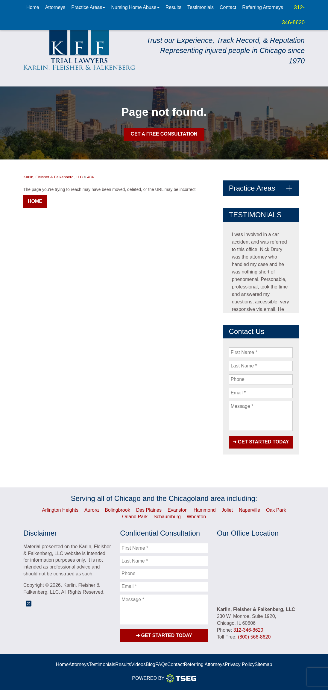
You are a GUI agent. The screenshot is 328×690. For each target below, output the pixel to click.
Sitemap (263, 664)
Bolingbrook (117, 510)
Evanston (178, 510)
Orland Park (135, 516)
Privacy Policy (240, 664)
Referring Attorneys (262, 7)
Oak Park (276, 510)
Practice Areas (88, 7)
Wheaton (196, 516)
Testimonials (200, 7)
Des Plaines (149, 510)
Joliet (227, 510)
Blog (150, 664)
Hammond (205, 510)
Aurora (91, 510)
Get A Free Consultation (164, 133)
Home (32, 7)
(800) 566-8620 (254, 636)
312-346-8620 (248, 630)
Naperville (249, 510)
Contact (228, 7)
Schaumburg (167, 516)
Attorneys (55, 7)
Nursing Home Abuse (135, 7)
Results (173, 7)
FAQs (161, 664)
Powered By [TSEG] (164, 678)
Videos (138, 664)
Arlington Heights (60, 510)
